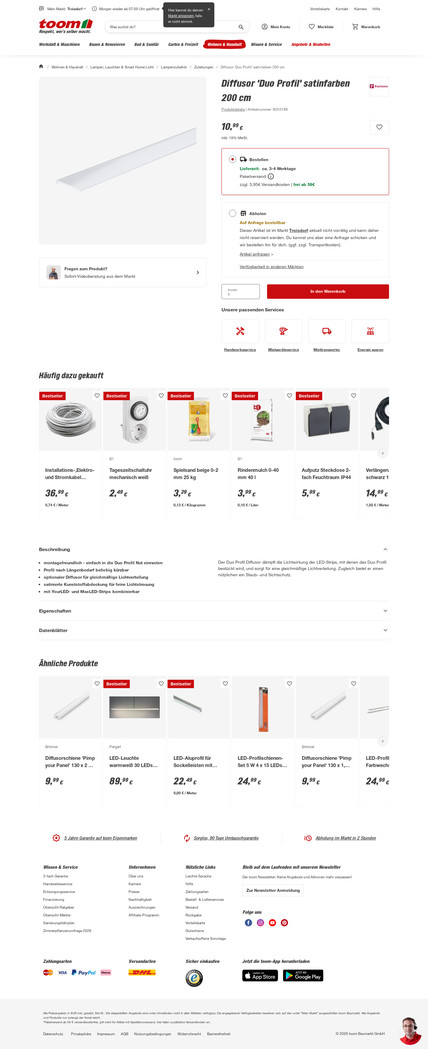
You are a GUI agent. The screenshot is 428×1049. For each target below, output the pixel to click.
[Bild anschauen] (123, 160)
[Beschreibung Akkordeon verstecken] (214, 549)
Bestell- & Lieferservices (205, 899)
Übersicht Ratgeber (58, 907)
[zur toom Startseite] (66, 27)
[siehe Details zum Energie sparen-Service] (370, 335)
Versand (192, 907)
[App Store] (260, 979)
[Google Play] (303, 979)
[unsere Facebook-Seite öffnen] (248, 924)
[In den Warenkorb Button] (328, 291)
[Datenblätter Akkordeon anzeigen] (214, 630)
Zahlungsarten (197, 891)
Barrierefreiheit (218, 1033)
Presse (134, 891)
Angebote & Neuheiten (310, 44)
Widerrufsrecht (189, 1033)
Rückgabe (193, 915)
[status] (321, 27)
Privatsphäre (81, 1033)
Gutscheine (195, 930)
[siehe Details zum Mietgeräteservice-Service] (283, 335)
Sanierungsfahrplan (59, 922)
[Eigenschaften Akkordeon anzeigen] (214, 610)
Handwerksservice (57, 883)
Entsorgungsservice (59, 891)
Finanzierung (53, 899)
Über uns (136, 876)
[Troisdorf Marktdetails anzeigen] (298, 230)
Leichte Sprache (198, 876)
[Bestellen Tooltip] (271, 176)
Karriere (360, 8)
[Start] (41, 67)
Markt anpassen (181, 16)
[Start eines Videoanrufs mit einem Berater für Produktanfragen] (123, 272)
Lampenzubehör (174, 66)
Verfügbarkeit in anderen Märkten (272, 266)
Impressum (106, 1033)
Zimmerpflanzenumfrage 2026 (67, 930)
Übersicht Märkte (56, 915)
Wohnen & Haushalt (224, 44)
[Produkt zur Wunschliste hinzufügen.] (379, 127)
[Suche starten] (241, 26)
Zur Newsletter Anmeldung (273, 890)
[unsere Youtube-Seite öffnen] (272, 924)
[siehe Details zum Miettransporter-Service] (327, 335)
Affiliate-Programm (144, 915)
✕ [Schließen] (208, 9)
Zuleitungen (203, 66)
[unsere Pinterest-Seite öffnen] (284, 924)
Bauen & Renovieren (107, 44)
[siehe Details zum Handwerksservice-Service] (240, 335)
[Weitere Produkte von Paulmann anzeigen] (376, 95)
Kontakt (342, 8)
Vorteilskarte (320, 8)
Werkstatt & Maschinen (59, 44)
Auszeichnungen (142, 907)
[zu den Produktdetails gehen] (233, 109)
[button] (276, 27)
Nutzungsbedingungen (152, 1033)
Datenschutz (53, 1033)
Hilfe (376, 8)
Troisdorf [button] (76, 8)
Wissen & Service (266, 44)
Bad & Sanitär (146, 44)
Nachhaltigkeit (140, 899)
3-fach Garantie (55, 876)
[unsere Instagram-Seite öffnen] (260, 924)
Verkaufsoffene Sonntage (206, 938)
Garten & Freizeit (183, 44)
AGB (124, 1033)
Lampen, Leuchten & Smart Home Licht (122, 66)
